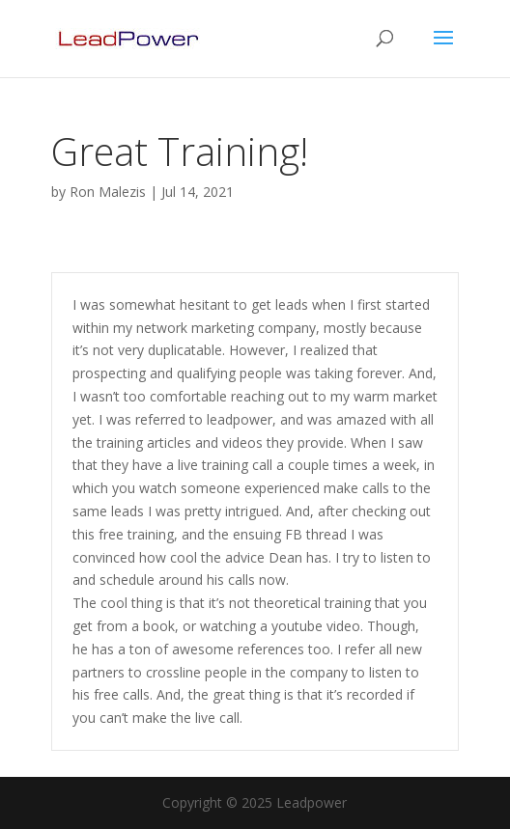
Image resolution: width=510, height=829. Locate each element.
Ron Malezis (108, 191)
